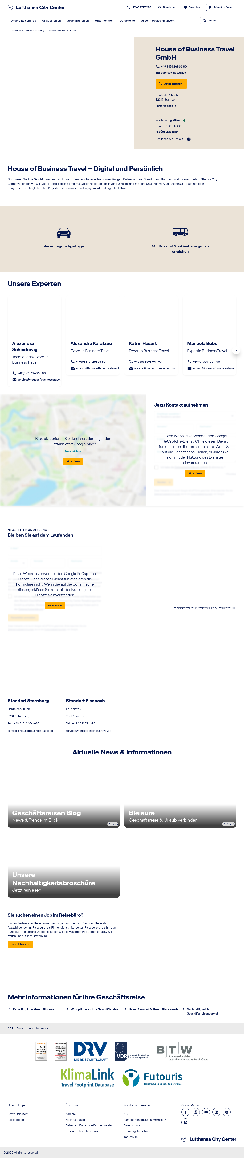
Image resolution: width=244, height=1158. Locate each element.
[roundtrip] (188, 139)
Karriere (71, 1114)
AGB (11, 1028)
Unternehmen (104, 21)
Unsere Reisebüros (23, 21)
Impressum (43, 1028)
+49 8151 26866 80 (174, 66)
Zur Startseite (14, 30)
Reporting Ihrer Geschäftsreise (33, 1009)
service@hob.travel (174, 73)
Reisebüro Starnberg (34, 30)
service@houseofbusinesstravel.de (41, 380)
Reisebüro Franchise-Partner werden (89, 1125)
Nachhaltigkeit (75, 1120)
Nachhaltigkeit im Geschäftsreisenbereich (203, 1011)
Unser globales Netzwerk (157, 21)
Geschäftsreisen (78, 21)
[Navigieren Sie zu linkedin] (216, 1112)
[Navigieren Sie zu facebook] (185, 1112)
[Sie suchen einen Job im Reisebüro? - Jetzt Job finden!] (20, 944)
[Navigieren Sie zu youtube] (206, 1112)
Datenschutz (25, 1028)
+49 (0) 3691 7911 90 (148, 362)
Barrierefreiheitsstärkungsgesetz (145, 1120)
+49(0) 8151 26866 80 (91, 362)
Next (236, 350)
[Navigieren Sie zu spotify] (227, 1112)
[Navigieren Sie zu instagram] (196, 1112)
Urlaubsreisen (51, 21)
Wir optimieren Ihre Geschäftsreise (94, 1009)
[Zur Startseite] (37, 7)
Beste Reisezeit (18, 1114)
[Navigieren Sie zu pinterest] (185, 1122)
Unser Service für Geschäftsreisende (153, 1009)
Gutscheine (127, 21)
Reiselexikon (16, 1120)
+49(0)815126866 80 (32, 373)
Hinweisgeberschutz (137, 1131)
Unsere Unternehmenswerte (84, 1131)
